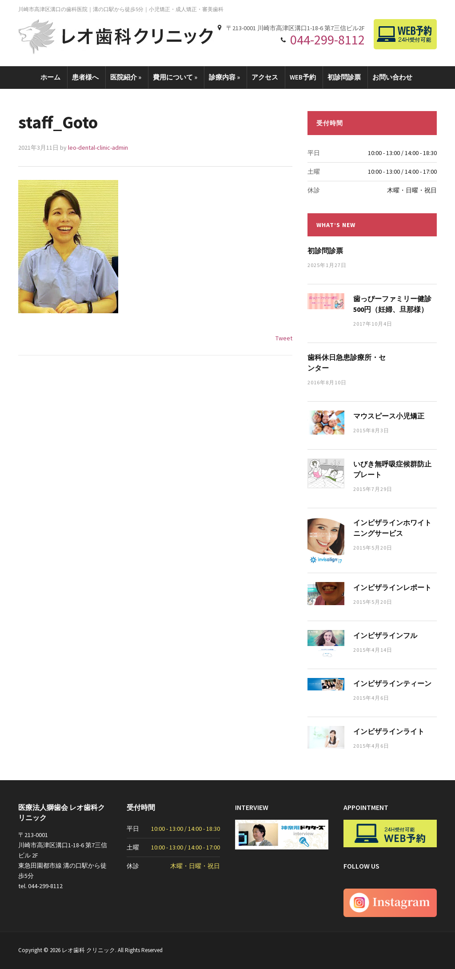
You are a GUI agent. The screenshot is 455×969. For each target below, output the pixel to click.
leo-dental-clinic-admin (98, 148)
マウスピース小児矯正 (388, 415)
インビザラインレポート (392, 587)
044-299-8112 (327, 39)
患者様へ (85, 77)
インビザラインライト (388, 731)
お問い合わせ (392, 77)
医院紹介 (125, 77)
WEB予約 (303, 77)
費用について (175, 77)
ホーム (50, 77)
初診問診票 (344, 77)
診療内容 (224, 77)
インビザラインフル (385, 635)
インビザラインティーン (392, 683)
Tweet (283, 338)
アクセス (264, 77)
